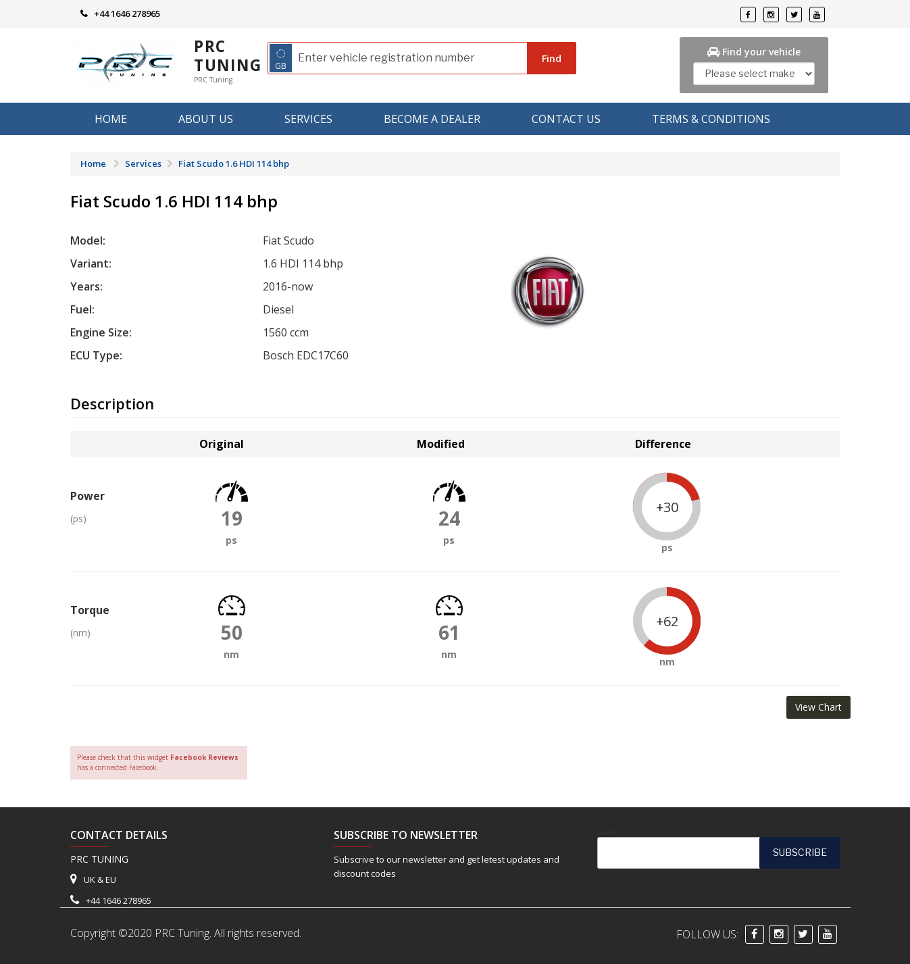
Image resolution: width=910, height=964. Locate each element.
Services (308, 118)
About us (205, 118)
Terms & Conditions (711, 118)
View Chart (818, 707)
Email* (718, 848)
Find (551, 58)
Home (111, 118)
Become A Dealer (432, 118)
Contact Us (566, 118)
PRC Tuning (228, 56)
